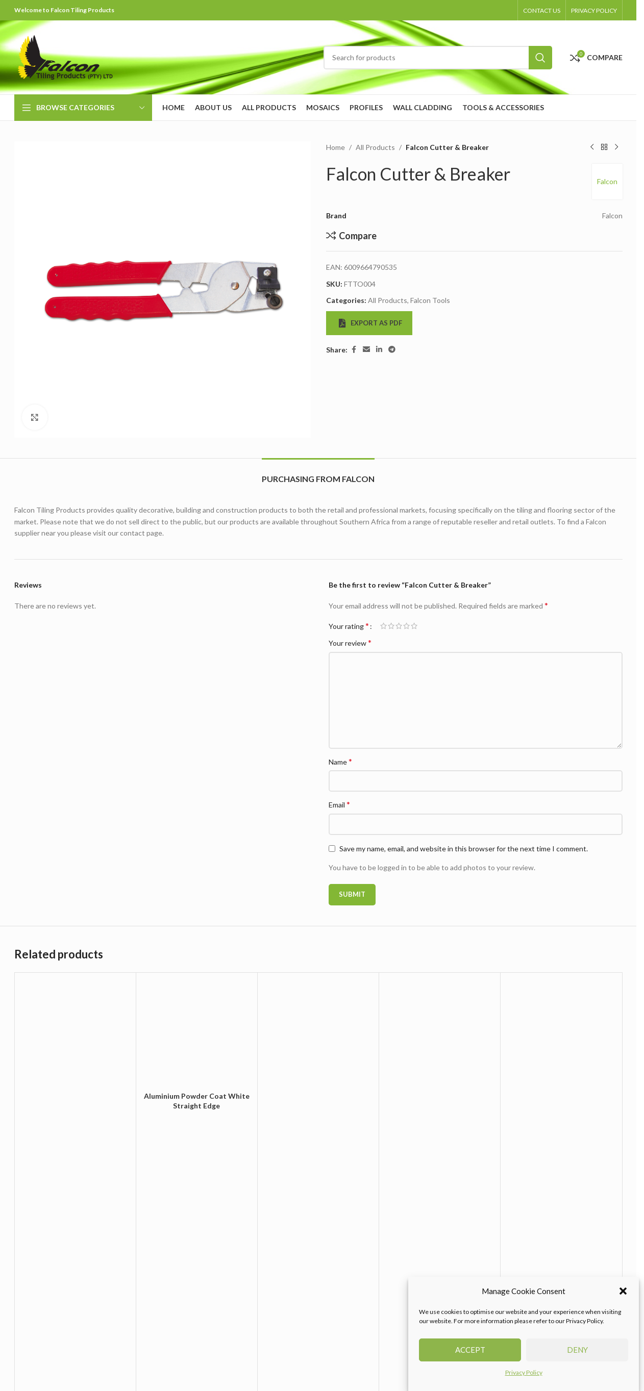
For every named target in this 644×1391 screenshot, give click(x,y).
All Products (375, 147)
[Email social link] (366, 350)
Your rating (349, 626)
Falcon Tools (430, 300)
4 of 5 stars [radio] (406, 625)
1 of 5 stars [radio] (383, 625)
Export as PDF (370, 323)
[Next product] (616, 147)
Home (335, 147)
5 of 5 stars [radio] (414, 625)
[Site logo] (65, 56)
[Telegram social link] (392, 350)
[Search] (438, 57)
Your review (350, 642)
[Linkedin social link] (379, 350)
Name (340, 761)
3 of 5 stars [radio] (399, 625)
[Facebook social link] (354, 350)
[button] (623, 1296)
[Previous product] (592, 147)
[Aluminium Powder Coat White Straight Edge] (197, 1033)
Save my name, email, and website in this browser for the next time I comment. (463, 848)
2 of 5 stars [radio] (391, 625)
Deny (577, 1355)
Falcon (607, 181)
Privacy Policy (523, 1377)
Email (339, 804)
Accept (470, 1355)
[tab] (318, 473)
